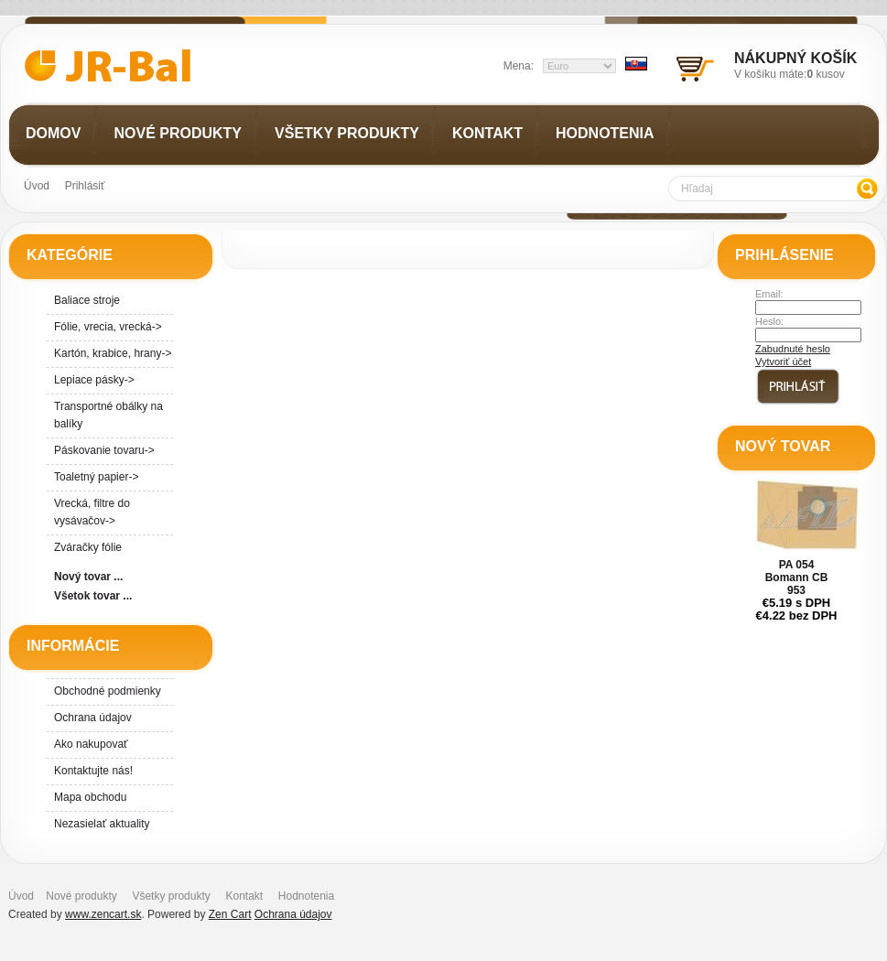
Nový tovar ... (88, 576)
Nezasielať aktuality (102, 823)
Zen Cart (230, 914)
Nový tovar (782, 446)
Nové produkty (81, 896)
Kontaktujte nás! (93, 770)
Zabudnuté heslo (792, 348)
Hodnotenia (306, 896)
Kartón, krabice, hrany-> (112, 353)
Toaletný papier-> (96, 476)
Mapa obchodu (90, 797)
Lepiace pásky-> (94, 379)
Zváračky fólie (88, 547)
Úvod (36, 185)
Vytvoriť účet (783, 361)
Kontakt (244, 896)
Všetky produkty (171, 896)
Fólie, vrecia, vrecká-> (108, 326)
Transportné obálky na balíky (108, 415)
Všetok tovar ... (93, 595)
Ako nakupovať (91, 744)
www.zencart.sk (103, 914)
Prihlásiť (85, 185)
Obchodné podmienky (107, 691)
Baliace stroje (87, 300)
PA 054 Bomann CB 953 (796, 577)
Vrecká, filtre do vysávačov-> (92, 512)
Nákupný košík (795, 58)
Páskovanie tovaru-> (104, 450)
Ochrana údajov (93, 717)
